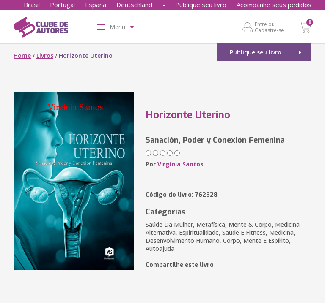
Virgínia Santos (180, 164)
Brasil (32, 4)
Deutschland (134, 4)
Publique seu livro (200, 4)
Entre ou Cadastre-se (269, 27)
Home (22, 56)
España (95, 4)
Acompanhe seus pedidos (274, 4)
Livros (44, 56)
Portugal (62, 4)
